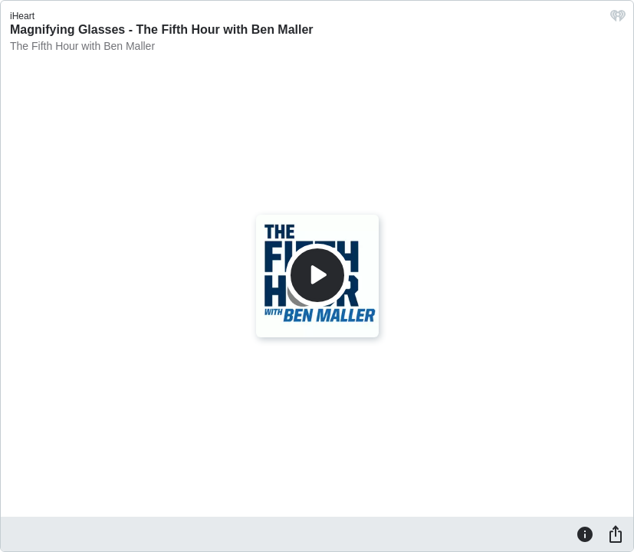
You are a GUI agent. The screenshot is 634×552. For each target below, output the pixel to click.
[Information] (585, 533)
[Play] (317, 275)
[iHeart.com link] (618, 19)
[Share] (615, 533)
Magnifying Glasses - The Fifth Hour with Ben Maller (162, 29)
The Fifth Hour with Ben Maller (82, 46)
